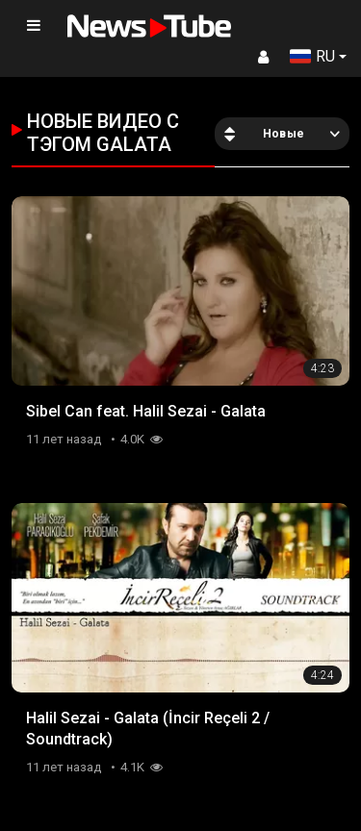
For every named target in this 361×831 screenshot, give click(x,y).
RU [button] (312, 56)
